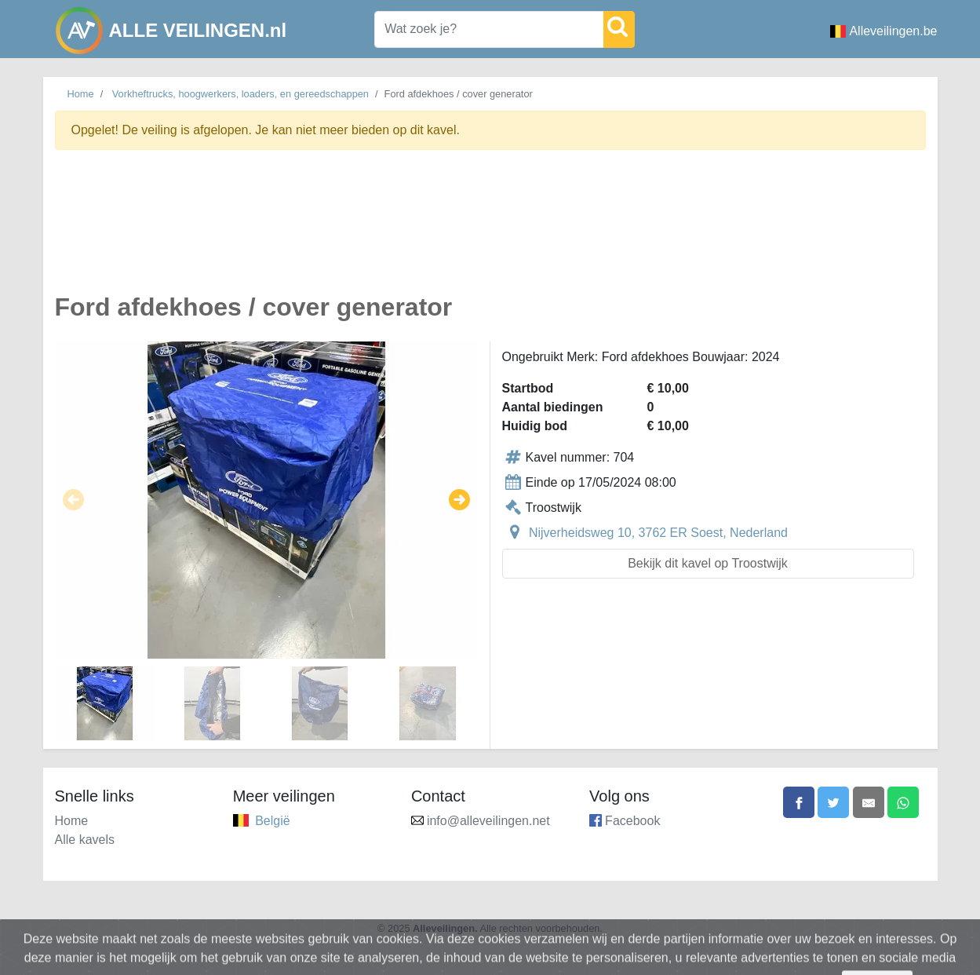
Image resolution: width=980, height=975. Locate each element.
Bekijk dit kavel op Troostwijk (708, 563)
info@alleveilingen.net (488, 820)
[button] (73, 500)
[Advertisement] (490, 230)
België (272, 820)
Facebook (632, 820)
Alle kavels (85, 839)
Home (80, 94)
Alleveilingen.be (883, 31)
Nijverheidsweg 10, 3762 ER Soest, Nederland (658, 532)
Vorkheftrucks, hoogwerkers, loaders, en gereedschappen (240, 94)
